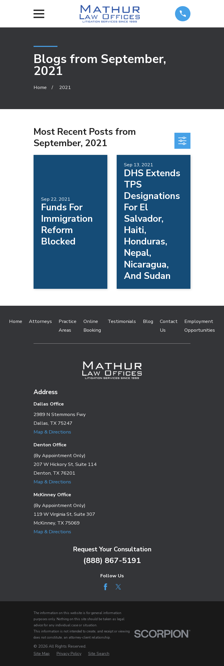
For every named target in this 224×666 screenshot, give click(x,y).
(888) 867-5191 (112, 560)
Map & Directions (52, 432)
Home (15, 321)
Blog (148, 321)
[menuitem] (42, 653)
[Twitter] (118, 586)
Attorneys (40, 321)
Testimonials (122, 321)
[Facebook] (105, 586)
